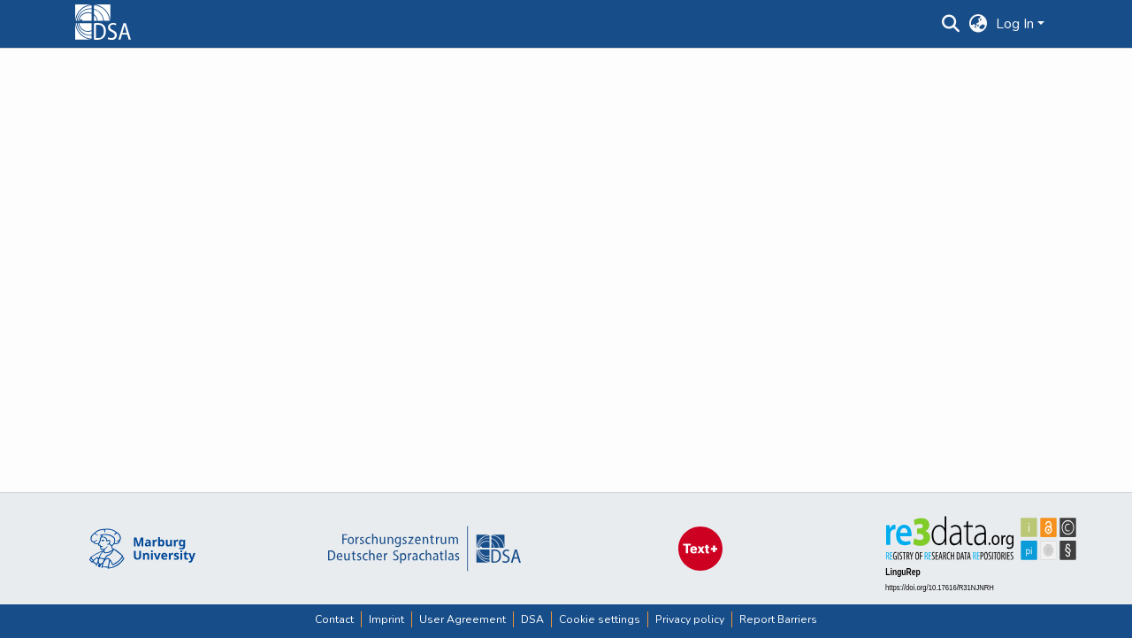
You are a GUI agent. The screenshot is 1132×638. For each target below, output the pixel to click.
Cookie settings (599, 619)
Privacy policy (689, 619)
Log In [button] (1016, 24)
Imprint (386, 619)
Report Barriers (778, 619)
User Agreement (462, 619)
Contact (334, 619)
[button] (950, 24)
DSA (532, 619)
